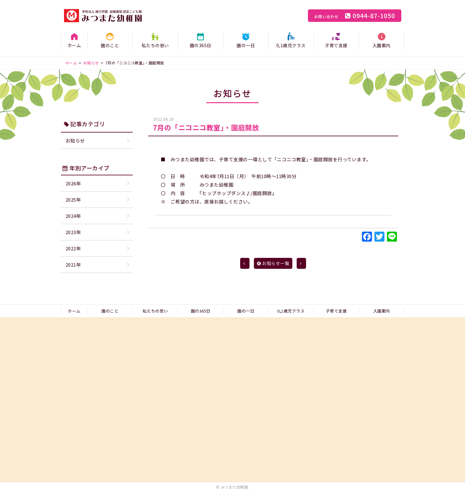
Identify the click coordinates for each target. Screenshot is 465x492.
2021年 (73, 264)
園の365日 (200, 45)
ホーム (74, 45)
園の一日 (246, 45)
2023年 (73, 232)
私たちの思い (155, 45)
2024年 (73, 216)
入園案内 (382, 45)
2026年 (73, 183)
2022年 (73, 248)
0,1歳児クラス (291, 45)
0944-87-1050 (354, 15)
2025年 (73, 199)
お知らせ (75, 140)
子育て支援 (336, 45)
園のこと (110, 45)
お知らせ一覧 (273, 263)
